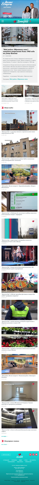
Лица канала (20, 461)
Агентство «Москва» (25, 480)
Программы (14, 460)
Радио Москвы (17, 481)
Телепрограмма (11, 461)
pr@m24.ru (21, 471)
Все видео (3, 436)
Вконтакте (30, 454)
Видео (20, 460)
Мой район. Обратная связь (19, 79)
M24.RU (18, 480)
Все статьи (4, 444)
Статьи (25, 460)
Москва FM (32, 480)
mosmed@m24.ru (21, 475)
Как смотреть (33, 460)
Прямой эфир (30, 21)
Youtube (36, 454)
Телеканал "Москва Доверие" (20, 21)
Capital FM (23, 481)
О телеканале (6, 460)
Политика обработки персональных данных (19, 477)
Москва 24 (13, 480)
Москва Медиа (7, 480)
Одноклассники (33, 454)
